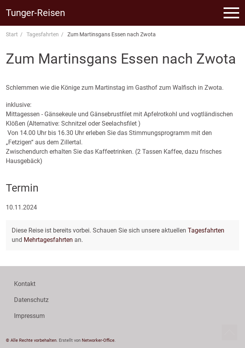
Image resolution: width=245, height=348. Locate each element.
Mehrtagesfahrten (48, 239)
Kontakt (24, 284)
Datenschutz (31, 300)
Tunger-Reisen (35, 12)
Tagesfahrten (42, 34)
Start (12, 34)
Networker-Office (98, 340)
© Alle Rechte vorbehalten (31, 340)
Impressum (29, 316)
